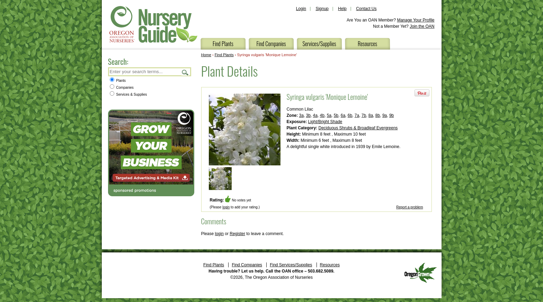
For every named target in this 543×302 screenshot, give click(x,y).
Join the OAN (422, 26)
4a (315, 115)
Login (301, 8)
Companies (122, 87)
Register (237, 233)
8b (377, 115)
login (226, 207)
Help (342, 8)
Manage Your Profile (415, 20)
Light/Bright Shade (325, 121)
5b (336, 115)
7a (357, 115)
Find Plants (223, 44)
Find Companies (271, 44)
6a (343, 115)
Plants (118, 81)
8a (370, 115)
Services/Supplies (319, 44)
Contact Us (366, 8)
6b (350, 115)
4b (322, 115)
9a (384, 115)
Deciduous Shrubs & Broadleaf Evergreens (358, 128)
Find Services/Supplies (291, 264)
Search (185, 72)
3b (308, 115)
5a (329, 115)
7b (364, 115)
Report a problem (409, 207)
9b (391, 115)
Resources (367, 44)
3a (301, 115)
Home (206, 55)
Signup (321, 8)
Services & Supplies (128, 94)
